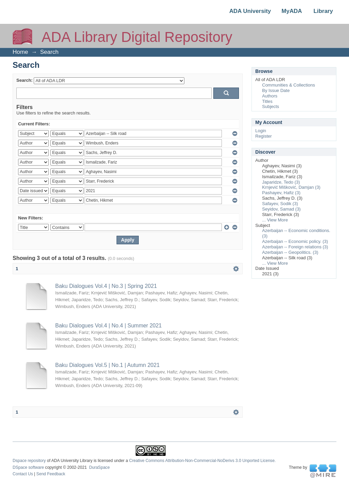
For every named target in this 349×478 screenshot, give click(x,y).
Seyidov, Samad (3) (281, 209)
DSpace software (28, 467)
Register (263, 136)
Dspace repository (29, 460)
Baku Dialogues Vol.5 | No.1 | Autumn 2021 (107, 365)
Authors (269, 95)
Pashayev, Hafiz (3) (281, 192)
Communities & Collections (288, 85)
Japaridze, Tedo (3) (281, 182)
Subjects (270, 106)
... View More (275, 219)
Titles (267, 101)
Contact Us (23, 474)
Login (260, 130)
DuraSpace (99, 467)
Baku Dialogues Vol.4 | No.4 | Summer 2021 (108, 325)
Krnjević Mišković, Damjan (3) (291, 187)
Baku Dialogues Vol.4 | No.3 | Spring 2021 (106, 286)
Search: (24, 80)
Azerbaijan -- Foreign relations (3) (295, 246)
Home (20, 52)
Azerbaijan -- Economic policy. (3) (295, 241)
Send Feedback (50, 474)
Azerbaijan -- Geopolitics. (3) (290, 252)
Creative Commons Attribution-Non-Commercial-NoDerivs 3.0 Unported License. (202, 460)
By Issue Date (276, 90)
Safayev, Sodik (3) (280, 203)
